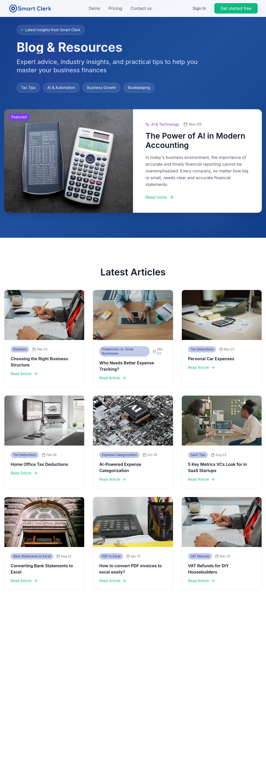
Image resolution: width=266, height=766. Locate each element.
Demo (94, 8)
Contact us (141, 8)
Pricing (115, 8)
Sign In (199, 8)
